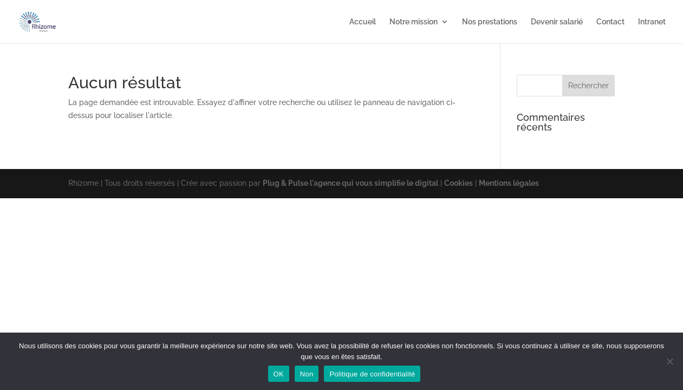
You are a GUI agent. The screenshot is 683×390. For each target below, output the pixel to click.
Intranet (652, 22)
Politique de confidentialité (372, 374)
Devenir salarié (557, 22)
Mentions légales (509, 183)
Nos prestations (489, 22)
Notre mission (413, 22)
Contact (610, 22)
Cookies (458, 183)
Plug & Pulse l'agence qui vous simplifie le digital (350, 183)
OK (279, 374)
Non (307, 374)
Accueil (362, 22)
